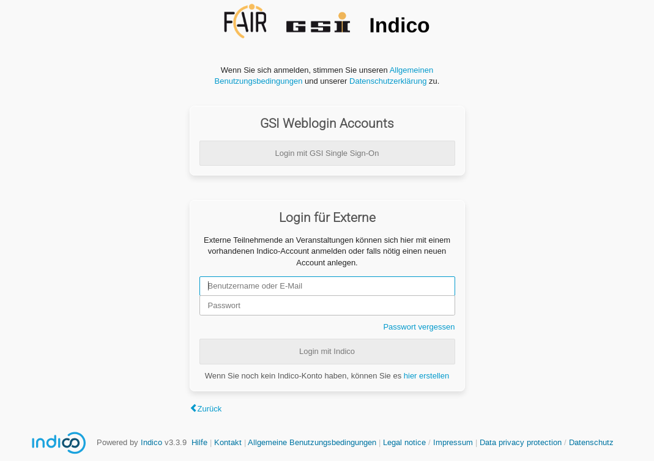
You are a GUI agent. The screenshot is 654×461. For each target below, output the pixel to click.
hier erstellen (426, 375)
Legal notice (405, 442)
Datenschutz (591, 442)
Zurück (210, 408)
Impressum (453, 442)
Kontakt (228, 442)
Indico (151, 442)
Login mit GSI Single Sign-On (327, 153)
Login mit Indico (327, 351)
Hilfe (199, 442)
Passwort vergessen (419, 326)
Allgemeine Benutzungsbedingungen (312, 442)
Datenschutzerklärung (387, 81)
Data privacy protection (522, 442)
